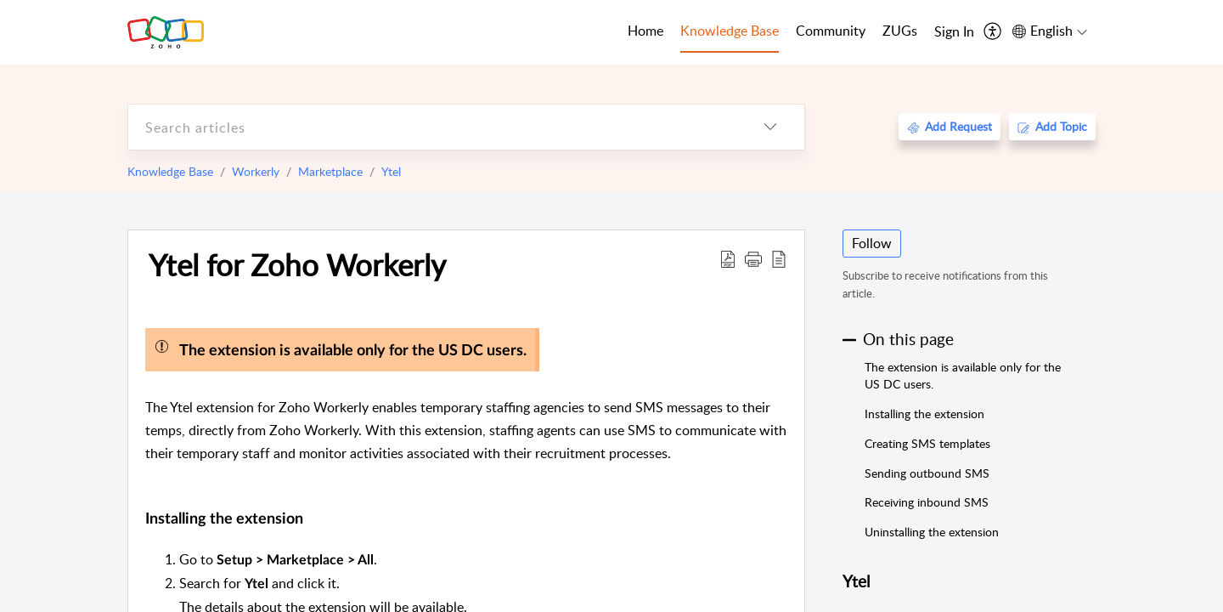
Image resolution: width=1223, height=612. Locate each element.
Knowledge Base (170, 171)
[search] (432, 127)
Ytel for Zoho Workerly (297, 264)
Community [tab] (830, 30)
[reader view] (778, 258)
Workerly (255, 171)
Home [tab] (645, 30)
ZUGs (899, 30)
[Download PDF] (727, 258)
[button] (753, 258)
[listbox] (770, 127)
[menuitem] (954, 32)
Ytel (391, 171)
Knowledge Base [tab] (729, 30)
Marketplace (330, 171)
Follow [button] (872, 243)
